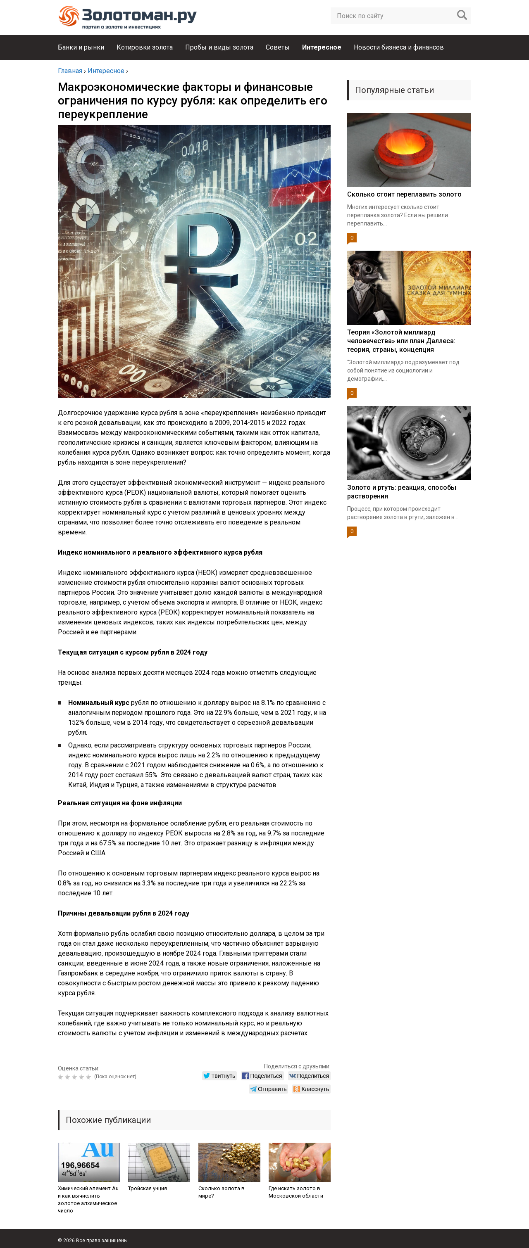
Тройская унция (147, 1188)
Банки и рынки (81, 47)
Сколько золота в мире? (221, 1192)
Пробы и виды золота (219, 47)
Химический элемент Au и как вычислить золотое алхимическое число (88, 1199)
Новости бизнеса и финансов (399, 47)
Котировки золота (145, 47)
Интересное (321, 47)
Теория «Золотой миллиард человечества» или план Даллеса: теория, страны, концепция (401, 341)
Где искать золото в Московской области (296, 1192)
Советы (278, 47)
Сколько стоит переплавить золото (404, 194)
